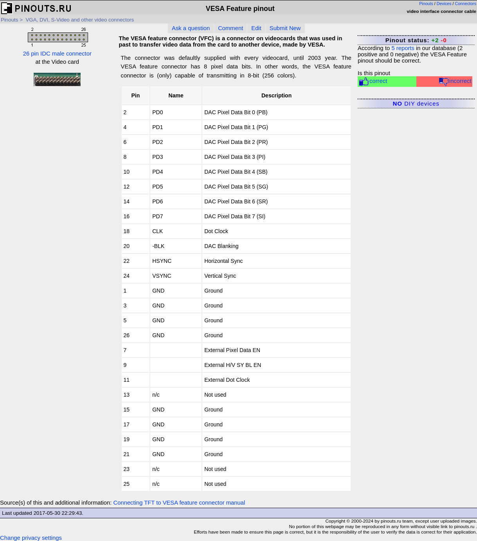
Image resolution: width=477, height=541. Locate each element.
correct (372, 81)
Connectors (466, 3)
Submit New (285, 28)
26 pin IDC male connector (57, 41)
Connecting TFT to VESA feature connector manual (179, 503)
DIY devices (416, 104)
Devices (444, 3)
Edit (256, 28)
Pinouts (426, 3)
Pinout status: (416, 40)
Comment (230, 28)
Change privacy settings (31, 538)
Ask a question (191, 28)
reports (402, 48)
